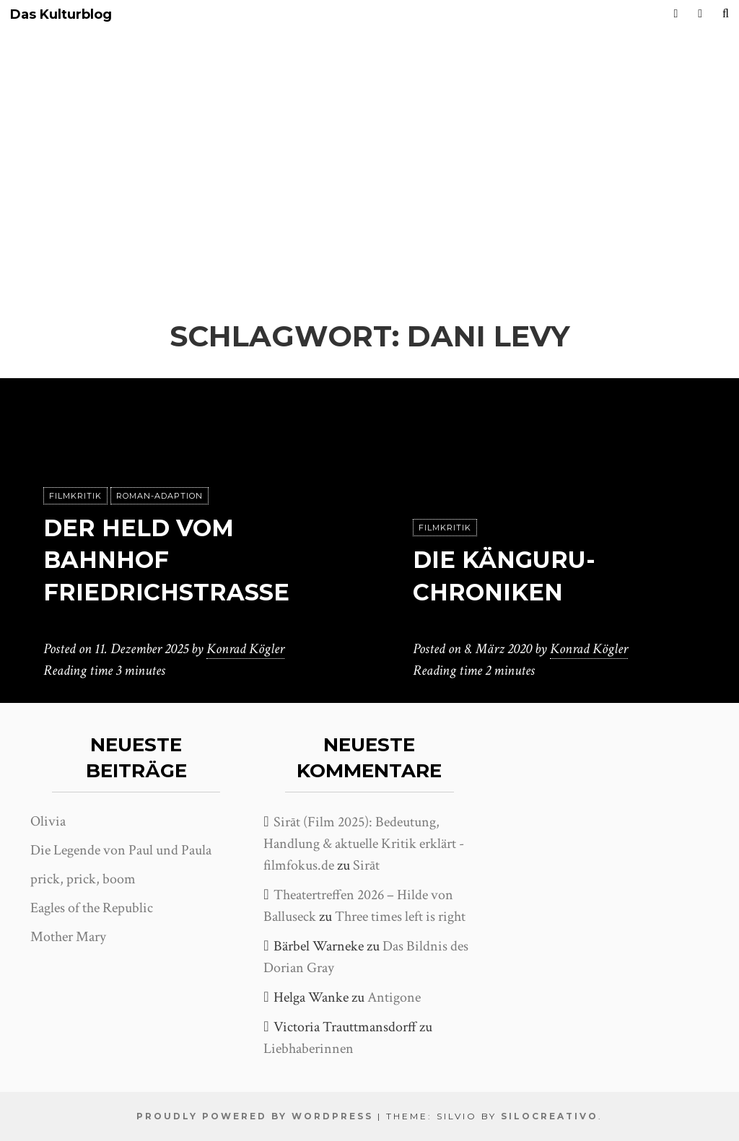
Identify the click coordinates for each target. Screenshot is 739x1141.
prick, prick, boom (83, 879)
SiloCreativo (549, 1116)
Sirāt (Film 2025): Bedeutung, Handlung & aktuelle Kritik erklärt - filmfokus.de (363, 844)
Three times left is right (400, 916)
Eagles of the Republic (91, 908)
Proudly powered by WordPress (254, 1116)
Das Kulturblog (61, 14)
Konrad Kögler (245, 648)
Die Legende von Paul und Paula (120, 850)
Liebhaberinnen (308, 1048)
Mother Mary (68, 936)
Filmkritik (75, 496)
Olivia (48, 821)
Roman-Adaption (159, 496)
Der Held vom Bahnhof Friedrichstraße (166, 560)
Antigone (394, 997)
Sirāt (366, 865)
